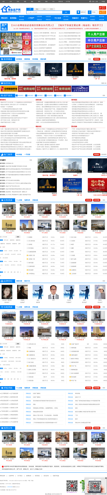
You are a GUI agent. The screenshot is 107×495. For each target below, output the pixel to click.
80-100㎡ (16, 261)
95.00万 (62, 259)
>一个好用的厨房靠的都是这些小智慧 (11, 109)
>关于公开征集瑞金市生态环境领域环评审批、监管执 (16, 138)
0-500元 (6, 357)
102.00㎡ (95, 262)
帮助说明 (2, 475)
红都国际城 (31, 351)
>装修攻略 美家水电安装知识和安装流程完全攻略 (14, 111)
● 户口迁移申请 (13, 422)
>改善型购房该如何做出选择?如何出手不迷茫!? (14, 118)
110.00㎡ (95, 355)
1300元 (105, 373)
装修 (46, 1)
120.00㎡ (95, 273)
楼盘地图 (21, 16)
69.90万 (62, 270)
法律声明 (11, 475)
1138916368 (9, 486)
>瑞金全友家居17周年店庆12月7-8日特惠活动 (13, 104)
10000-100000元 (6, 364)
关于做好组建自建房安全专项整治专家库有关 (18, 174)
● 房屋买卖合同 (4, 404)
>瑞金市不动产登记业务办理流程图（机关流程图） (86, 149)
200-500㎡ (13, 265)
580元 (62, 380)
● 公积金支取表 (4, 422)
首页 (3, 1)
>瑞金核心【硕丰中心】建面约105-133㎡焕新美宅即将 (52, 149)
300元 (62, 377)
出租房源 (48, 16)
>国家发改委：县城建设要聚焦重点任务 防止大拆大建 (52, 102)
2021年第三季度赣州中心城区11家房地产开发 (18, 194)
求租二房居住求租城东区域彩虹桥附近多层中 (87, 404)
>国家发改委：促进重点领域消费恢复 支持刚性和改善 (52, 104)
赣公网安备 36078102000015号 (53, 494)
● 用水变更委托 (4, 418)
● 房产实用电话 (4, 397)
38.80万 (62, 237)
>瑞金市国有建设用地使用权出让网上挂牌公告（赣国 (87, 102)
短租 (76, 408)
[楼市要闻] (36, 42)
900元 (105, 355)
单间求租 (77, 393)
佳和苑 (30, 244)
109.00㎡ (53, 351)
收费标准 (28, 475)
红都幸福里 (31, 266)
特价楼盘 (35, 59)
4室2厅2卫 (45, 255)
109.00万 (104, 270)
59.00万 (105, 255)
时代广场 (73, 366)
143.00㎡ (95, 270)
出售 (11, 1)
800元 (62, 362)
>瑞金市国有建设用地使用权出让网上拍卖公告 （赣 (86, 113)
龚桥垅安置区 (75, 362)
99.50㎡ (96, 251)
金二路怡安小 (32, 358)
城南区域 (18, 240)
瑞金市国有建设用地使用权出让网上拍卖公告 (18, 189)
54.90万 (62, 251)
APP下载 (68, 1)
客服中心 (84, 18)
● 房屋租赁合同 (13, 404)
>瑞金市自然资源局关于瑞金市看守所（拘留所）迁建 (87, 120)
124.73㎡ (53, 259)
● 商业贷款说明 (4, 400)
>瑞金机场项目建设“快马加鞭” (9, 133)
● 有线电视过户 (13, 418)
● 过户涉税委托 (4, 414)
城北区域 (8, 243)
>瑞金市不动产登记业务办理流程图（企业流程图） (86, 144)
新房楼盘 (13, 18)
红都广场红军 (75, 344)
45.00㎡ (53, 377)
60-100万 (16, 250)
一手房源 (27, 154)
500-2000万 (5, 257)
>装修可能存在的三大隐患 (8, 122)
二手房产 (31, 18)
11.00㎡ (53, 344)
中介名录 (57, 18)
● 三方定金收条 (4, 407)
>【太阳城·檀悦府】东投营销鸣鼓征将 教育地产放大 (51, 138)
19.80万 (62, 248)
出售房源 (39, 16)
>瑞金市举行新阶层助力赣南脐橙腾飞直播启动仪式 (15, 131)
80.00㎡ (53, 358)
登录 (93, 1)
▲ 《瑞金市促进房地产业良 (39, 28)
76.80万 (62, 273)
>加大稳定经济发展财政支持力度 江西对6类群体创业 (51, 118)
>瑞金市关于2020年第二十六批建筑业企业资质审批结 (16, 102)
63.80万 (105, 240)
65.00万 (105, 273)
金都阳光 (73, 270)
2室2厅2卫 (88, 355)
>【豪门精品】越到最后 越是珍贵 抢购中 (48, 144)
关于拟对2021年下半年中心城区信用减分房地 (18, 183)
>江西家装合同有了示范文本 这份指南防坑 (12, 113)
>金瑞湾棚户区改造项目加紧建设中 (46, 142)
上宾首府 (73, 273)
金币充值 (101, 16)
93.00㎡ (53, 237)
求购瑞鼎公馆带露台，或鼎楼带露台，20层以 (45, 408)
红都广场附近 (36, 393)
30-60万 (10, 250)
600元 (105, 351)
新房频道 (19, 59)
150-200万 (13, 254)
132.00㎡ (95, 366)
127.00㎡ (95, 240)
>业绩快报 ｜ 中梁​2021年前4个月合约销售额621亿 (51, 135)
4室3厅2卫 (45, 270)
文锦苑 (73, 255)
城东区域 (12, 240)
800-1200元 (18, 357)
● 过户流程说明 (13, 393)
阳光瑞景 (30, 270)
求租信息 (48, 19)
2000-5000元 (11, 361)
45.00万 (105, 244)
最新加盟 (19, 281)
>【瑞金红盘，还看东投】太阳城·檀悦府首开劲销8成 (51, 131)
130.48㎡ (53, 273)
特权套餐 (101, 19)
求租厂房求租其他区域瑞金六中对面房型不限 (87, 400)
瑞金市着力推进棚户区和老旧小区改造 (16, 166)
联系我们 (92, 16)
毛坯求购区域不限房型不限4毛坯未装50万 (44, 400)
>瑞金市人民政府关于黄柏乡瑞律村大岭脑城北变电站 (87, 122)
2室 (8, 272)
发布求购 (96, 200)
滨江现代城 (31, 240)
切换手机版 (56, 475)
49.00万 (105, 237)
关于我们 (19, 475)
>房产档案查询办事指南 (78, 138)
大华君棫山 (31, 273)
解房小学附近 (75, 358)
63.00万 (105, 262)
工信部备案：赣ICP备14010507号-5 (8, 490)
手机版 (103, 1)
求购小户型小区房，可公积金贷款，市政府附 (45, 415)
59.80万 (105, 266)
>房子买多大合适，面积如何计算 (10, 120)
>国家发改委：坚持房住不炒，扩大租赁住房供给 (50, 111)
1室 (5, 272)
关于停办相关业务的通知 (13, 180)
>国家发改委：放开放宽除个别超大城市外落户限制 (51, 113)
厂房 (76, 415)
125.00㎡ (53, 251)
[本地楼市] (61, 48)
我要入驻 (103, 83)
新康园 (30, 237)
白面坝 (73, 240)
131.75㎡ (53, 244)
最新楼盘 (27, 59)
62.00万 (105, 248)
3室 (11, 272)
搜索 (66, 12)
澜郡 (72, 248)
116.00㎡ (95, 248)
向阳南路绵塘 (75, 351)
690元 (62, 358)
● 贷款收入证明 (13, 407)
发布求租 (96, 307)
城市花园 (30, 262)
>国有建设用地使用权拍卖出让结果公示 (83, 106)
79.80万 (62, 244)
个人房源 (19, 200)
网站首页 (4, 18)
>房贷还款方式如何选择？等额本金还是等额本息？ (86, 131)
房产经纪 (65, 16)
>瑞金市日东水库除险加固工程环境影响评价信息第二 (16, 149)
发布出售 (88, 200)
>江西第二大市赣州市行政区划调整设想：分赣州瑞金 (87, 104)
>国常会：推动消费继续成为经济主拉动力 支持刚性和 (52, 106)
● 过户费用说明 (4, 393)
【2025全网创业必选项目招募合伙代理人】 (32, 25)
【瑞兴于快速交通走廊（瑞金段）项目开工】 (80, 25)
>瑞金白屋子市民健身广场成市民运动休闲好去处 (14, 135)
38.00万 (62, 240)
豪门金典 (73, 259)
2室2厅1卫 (45, 237)
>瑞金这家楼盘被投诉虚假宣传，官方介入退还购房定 (51, 133)
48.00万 (105, 259)
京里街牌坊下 (32, 373)
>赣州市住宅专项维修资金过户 (80, 135)
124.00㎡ (53, 255)
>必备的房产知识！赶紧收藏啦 (9, 115)
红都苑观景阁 (32, 251)
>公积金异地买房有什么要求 (79, 142)
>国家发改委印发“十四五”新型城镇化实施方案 (49, 115)
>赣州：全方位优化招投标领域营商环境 (47, 122)
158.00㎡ (53, 270)
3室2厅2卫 (45, 244)
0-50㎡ (5, 261)
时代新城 (30, 248)
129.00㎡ (53, 366)
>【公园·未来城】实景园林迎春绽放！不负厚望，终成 (52, 140)
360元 (62, 344)
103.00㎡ (95, 266)
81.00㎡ (53, 347)
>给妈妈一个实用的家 (6, 106)
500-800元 (11, 357)
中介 (53, 1)
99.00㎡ (53, 240)
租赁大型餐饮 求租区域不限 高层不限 (85, 411)
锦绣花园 (73, 347)
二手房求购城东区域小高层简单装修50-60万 (45, 422)
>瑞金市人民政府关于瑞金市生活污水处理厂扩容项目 (87, 118)
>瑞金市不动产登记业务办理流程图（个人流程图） (86, 146)
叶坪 (4, 247)
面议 (63, 366)
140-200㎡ (7, 265)
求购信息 (39, 19)
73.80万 (62, 255)
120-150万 (7, 254)
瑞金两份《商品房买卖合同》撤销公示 (16, 191)
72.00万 (62, 262)
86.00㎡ (53, 380)
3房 (88, 344)
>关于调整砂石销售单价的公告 (9, 140)
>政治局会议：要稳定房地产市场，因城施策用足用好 (51, 109)
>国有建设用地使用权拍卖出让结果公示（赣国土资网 (16, 146)
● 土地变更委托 (13, 411)
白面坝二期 (31, 255)
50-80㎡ (10, 261)
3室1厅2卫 (88, 380)
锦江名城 (73, 237)
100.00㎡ (95, 362)
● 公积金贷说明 (13, 400)
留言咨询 (46, 475)
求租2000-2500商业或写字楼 (83, 422)
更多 (89, 59)
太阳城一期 (31, 259)
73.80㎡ (53, 248)
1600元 (62, 351)
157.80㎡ (95, 377)
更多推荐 (103, 154)
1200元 (105, 362)
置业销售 (65, 19)
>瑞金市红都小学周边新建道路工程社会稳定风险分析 (16, 142)
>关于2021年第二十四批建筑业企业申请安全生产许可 (51, 129)
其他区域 (14, 243)
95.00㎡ (96, 255)
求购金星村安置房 (38, 411)
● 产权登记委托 (4, 411)
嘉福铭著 (73, 262)
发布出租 (88, 307)
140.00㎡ (53, 266)
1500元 (105, 347)
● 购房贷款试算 (13, 397)
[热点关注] (36, 33)
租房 (76, 419)
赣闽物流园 (74, 369)
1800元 (62, 347)
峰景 (72, 244)
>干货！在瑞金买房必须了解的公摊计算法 (83, 129)
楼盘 (32, 1)
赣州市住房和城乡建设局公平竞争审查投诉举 (18, 169)
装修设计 (75, 18)
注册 (97, 1)
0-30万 (5, 250)
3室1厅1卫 (45, 369)
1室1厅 (45, 377)
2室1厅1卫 (45, 248)
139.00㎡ (95, 259)
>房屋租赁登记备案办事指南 (79, 140)
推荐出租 (27, 307)
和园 (29, 347)
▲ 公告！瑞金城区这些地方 (21, 28)
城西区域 (2, 243)
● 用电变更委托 (13, 414)
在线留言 (92, 19)
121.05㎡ (95, 237)
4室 (14, 272)
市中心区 (6, 240)
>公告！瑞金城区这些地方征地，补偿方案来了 (14, 129)
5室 (18, 272)
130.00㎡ (95, 380)
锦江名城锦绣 (75, 373)
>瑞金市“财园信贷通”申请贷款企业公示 (11, 144)
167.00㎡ (53, 262)
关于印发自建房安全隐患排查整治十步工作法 (18, 172)
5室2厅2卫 (88, 270)
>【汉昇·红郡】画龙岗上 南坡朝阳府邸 (47, 146)
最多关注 (27, 281)
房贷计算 (60, 1)
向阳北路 (30, 377)
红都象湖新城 (32, 366)
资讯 (39, 1)
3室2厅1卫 (88, 251)
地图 (25, 1)
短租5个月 (78, 397)
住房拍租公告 (9, 163)
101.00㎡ (95, 244)
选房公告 (8, 177)
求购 (34, 404)
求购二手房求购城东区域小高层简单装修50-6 (45, 419)
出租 (18, 1)
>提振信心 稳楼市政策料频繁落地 (46, 120)
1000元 (62, 369)
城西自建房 (74, 355)
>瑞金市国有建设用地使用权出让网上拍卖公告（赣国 (87, 115)
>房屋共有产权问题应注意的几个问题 (82, 133)
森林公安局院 (32, 369)
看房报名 (21, 19)
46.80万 (105, 251)
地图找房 (83, 12)
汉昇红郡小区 (32, 344)
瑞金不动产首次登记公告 (13, 186)
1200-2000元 (4, 361)
